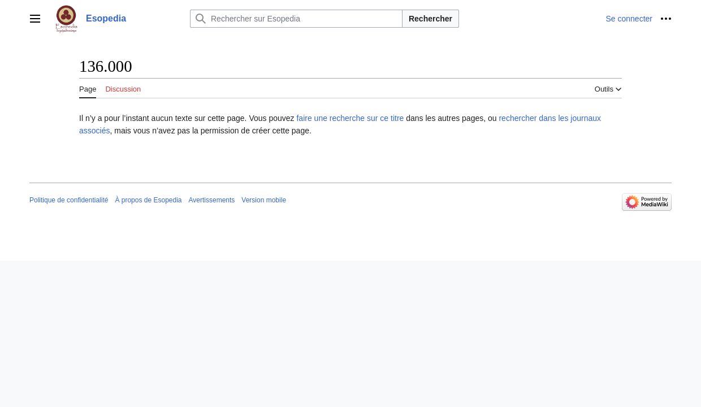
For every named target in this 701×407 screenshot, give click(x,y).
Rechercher (430, 18)
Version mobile (263, 200)
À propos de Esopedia (148, 200)
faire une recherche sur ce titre (350, 118)
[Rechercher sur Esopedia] (296, 19)
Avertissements (212, 200)
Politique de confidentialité (68, 200)
